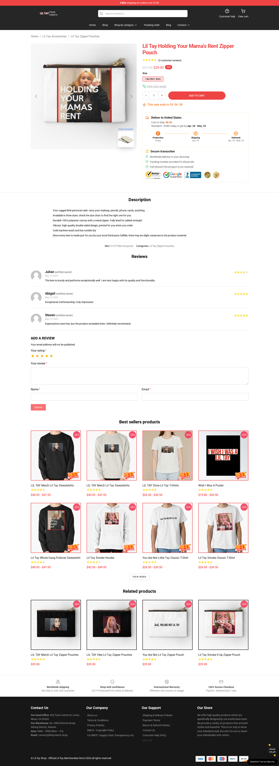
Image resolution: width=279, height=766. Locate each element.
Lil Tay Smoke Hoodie (100, 557)
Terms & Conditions (98, 720)
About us (92, 715)
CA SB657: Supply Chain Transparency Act (110, 735)
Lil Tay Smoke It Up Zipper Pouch (219, 654)
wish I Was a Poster (211, 485)
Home (34, 36)
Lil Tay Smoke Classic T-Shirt (216, 557)
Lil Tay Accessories (54, 36)
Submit (38, 407)
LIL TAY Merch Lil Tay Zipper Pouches (55, 654)
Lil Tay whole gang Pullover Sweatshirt (55, 557)
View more (139, 577)
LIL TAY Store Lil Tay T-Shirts (160, 485)
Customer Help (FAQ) (154, 735)
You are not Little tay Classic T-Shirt (165, 557)
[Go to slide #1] (74, 157)
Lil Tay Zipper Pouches (85, 36)
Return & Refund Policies (156, 725)
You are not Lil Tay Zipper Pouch (163, 654)
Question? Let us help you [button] (262, 761)
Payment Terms (151, 720)
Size (144, 73)
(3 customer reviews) (169, 60)
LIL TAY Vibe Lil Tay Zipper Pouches (109, 654)
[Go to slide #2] (93, 157)
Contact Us (149, 730)
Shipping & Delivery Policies (158, 715)
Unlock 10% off (272, 750)
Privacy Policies (95, 725)
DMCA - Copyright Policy (100, 730)
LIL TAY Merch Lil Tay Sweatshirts (52, 485)
